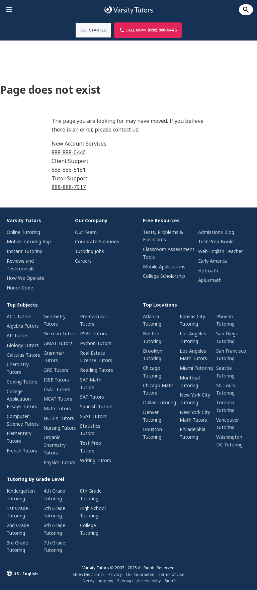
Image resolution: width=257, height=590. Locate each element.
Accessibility (149, 581)
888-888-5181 (69, 169)
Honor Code (20, 287)
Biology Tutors (23, 345)
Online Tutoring (23, 232)
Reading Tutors (96, 370)
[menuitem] (32, 255)
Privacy (115, 574)
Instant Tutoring (24, 251)
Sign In (171, 581)
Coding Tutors (22, 381)
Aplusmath (210, 280)
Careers (83, 261)
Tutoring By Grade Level (35, 479)
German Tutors (60, 333)
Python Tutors (95, 343)
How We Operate (26, 278)
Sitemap (125, 581)
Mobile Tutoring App (29, 241)
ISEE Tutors (56, 379)
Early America (213, 261)
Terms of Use (171, 574)
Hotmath (208, 270)
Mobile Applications (164, 266)
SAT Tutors (92, 397)
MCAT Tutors (58, 399)
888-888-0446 (69, 152)
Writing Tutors (95, 460)
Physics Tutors (59, 462)
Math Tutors (57, 408)
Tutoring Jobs (89, 251)
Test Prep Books (216, 241)
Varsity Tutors (24, 220)
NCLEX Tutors (59, 418)
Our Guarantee (140, 574)
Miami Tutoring (196, 368)
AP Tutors (17, 335)
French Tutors (22, 450)
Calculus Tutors (23, 355)
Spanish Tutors (96, 406)
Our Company (91, 220)
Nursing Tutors (60, 428)
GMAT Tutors (58, 343)
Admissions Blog (216, 232)
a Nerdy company (96, 581)
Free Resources (161, 220)
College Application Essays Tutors (22, 399)
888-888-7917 (69, 187)
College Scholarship (164, 276)
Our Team (86, 232)
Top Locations (160, 305)
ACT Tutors (19, 316)
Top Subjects (22, 305)
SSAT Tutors (93, 416)
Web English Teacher (220, 251)
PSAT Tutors (93, 333)
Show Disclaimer (88, 574)
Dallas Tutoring (159, 402)
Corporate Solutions (97, 241)
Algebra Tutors (23, 326)
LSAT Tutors (57, 389)
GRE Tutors (56, 370)
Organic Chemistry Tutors (55, 445)
